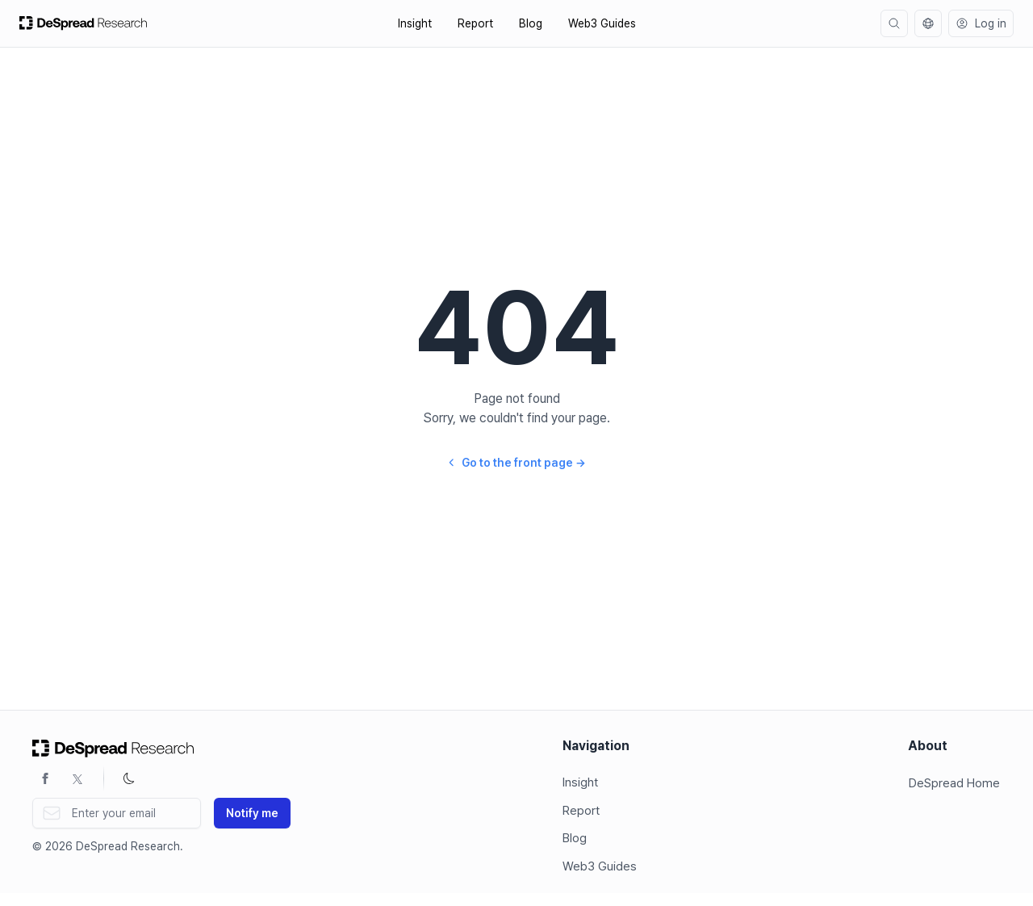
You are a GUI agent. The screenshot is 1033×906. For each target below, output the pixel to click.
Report (475, 23)
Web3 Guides (602, 23)
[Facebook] (45, 778)
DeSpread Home (954, 783)
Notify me (252, 813)
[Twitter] (77, 778)
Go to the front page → (516, 462)
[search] (894, 23)
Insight (415, 23)
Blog (530, 23)
